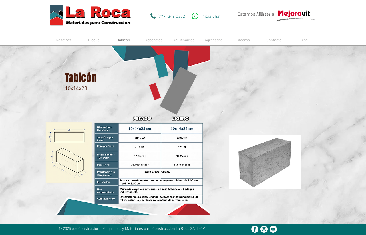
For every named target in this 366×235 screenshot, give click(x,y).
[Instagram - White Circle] (264, 229)
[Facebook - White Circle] (254, 229)
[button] (94, 40)
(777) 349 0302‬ (171, 16)
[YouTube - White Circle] (273, 229)
